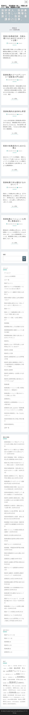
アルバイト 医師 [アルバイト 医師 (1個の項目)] (6, 665)
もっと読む (15, 62)
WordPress (20, 711)
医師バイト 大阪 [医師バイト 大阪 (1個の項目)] (6, 677)
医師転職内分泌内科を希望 (14, 111)
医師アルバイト (8, 283)
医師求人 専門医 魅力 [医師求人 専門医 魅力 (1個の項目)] (12, 685)
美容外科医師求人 (9, 424)
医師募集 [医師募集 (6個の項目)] (20, 677)
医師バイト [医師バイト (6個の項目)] (20, 674)
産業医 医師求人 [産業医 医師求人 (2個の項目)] (18, 699)
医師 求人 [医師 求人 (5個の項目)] (21, 668)
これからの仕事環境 (9, 276)
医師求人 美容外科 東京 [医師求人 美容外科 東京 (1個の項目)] (18, 690)
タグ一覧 (6, 280)
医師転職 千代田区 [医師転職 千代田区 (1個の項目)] (20, 692)
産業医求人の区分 (9, 578)
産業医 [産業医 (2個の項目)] (12, 699)
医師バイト (7, 308)
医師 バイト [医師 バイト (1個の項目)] (6, 668)
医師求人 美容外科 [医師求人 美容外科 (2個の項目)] (8, 690)
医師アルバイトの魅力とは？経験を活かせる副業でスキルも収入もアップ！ (14, 452)
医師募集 (6, 323)
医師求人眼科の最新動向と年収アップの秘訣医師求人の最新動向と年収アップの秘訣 (14, 364)
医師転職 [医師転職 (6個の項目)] (12, 692)
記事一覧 (6, 427)
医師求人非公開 (8, 535)
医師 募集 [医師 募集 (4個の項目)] (13, 668)
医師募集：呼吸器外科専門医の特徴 (14, 547)
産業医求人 (7, 399)
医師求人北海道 (8, 350)
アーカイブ (7, 273)
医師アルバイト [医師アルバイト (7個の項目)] (15, 671)
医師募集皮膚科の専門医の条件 (13, 582)
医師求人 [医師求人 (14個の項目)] (13, 682)
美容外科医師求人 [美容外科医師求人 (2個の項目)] (12, 703)
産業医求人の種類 (9, 558)
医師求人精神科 (8, 370)
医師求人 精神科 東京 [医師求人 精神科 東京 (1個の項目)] (21, 688)
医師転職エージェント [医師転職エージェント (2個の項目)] (8, 697)
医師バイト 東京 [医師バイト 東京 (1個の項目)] (13, 677)
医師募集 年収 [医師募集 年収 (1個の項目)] (23, 679)
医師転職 (6, 384)
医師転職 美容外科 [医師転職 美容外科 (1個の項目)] (21, 695)
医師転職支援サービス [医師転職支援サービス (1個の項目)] (18, 697)
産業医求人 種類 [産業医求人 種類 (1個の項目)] (18, 701)
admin (20, 43)
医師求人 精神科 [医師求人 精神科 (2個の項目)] (12, 688)
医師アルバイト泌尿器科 (11, 567)
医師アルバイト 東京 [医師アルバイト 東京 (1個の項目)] (12, 674)
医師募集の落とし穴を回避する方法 (14, 326)
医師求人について (9, 615)
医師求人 (6, 341)
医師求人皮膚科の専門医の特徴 (13, 562)
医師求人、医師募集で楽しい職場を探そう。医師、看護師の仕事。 (14, 6)
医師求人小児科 (8, 353)
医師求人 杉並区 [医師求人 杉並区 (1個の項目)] (20, 685)
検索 (4, 254)
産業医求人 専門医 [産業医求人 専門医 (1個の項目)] (11, 701)
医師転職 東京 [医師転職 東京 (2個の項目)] (13, 695)
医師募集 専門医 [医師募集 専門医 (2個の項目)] (15, 679)
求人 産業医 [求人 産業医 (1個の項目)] (7, 699)
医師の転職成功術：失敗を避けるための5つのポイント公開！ (14, 38)
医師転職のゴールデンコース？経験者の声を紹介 (14, 76)
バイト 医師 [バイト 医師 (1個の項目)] (12, 665)
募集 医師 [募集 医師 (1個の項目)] (17, 665)
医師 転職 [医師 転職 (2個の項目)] (5, 671)
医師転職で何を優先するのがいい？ (14, 183)
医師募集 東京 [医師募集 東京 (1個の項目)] (6, 682)
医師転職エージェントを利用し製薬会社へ (14, 220)
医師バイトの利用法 (9, 611)
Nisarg (14, 713)
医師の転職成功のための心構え (14, 147)
